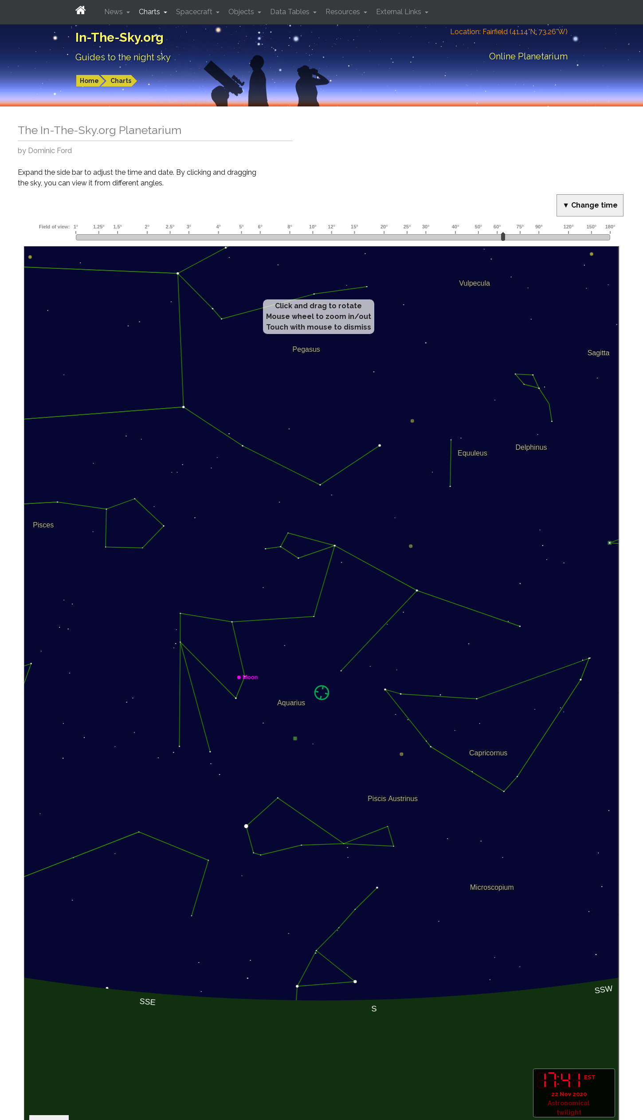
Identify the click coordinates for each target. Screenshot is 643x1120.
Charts (120, 80)
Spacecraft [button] (195, 12)
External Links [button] (399, 12)
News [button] (114, 12)
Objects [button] (242, 12)
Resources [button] (343, 12)
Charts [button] (150, 12)
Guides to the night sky (123, 57)
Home (89, 80)
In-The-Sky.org (119, 37)
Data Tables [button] (290, 12)
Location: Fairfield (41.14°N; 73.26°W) (509, 32)
